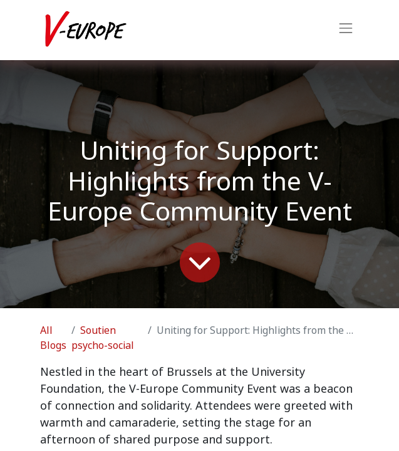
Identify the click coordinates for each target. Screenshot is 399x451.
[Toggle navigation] (346, 30)
